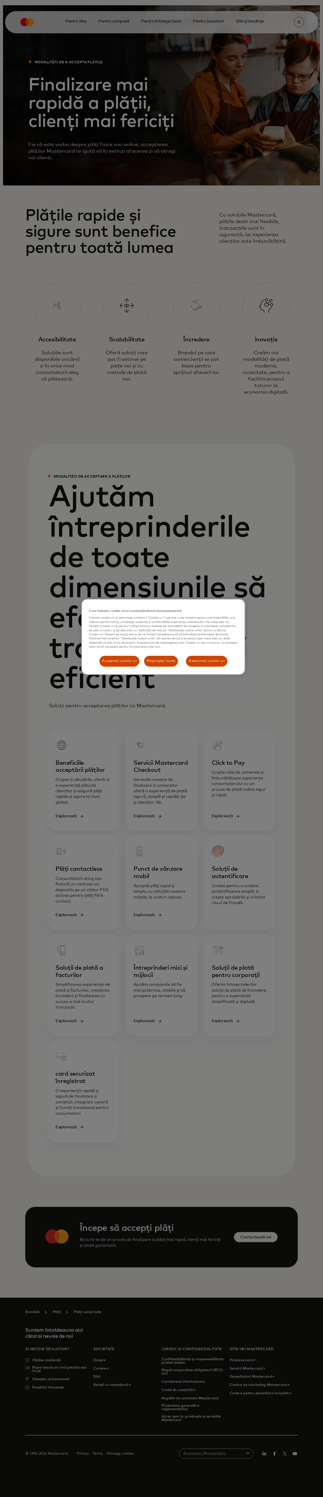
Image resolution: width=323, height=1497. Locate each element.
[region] (163, 637)
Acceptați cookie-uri (119, 661)
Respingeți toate (161, 661)
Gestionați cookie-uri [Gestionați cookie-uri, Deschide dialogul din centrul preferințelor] (207, 661)
